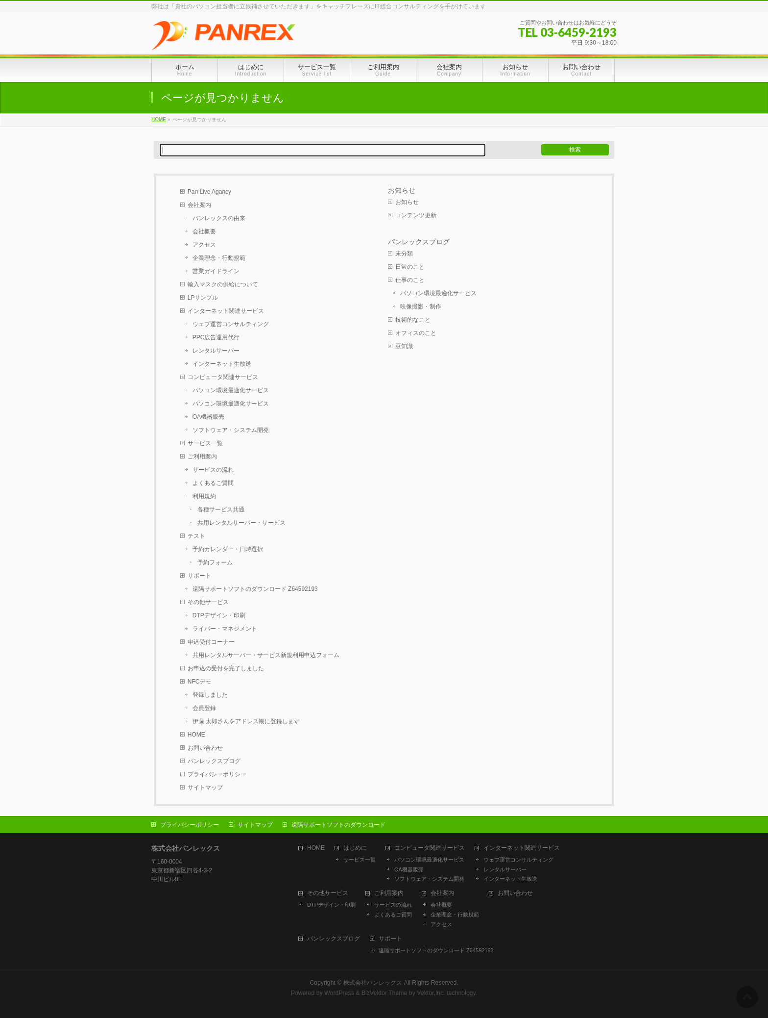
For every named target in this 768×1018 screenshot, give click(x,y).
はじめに (355, 848)
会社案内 (199, 205)
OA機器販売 (208, 416)
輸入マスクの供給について (223, 284)
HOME (196, 734)
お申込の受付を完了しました (226, 668)
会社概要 (204, 231)
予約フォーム (215, 562)
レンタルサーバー (216, 350)
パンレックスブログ (214, 761)
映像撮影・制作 (420, 306)
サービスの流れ (213, 469)
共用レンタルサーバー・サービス (241, 522)
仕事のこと (410, 280)
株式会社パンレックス (372, 982)
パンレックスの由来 (218, 218)
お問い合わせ (205, 747)
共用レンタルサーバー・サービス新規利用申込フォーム (265, 655)
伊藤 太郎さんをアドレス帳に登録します (246, 721)
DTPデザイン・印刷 (218, 615)
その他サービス (208, 602)
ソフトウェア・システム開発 (230, 430)
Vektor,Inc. (431, 993)
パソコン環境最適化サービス (230, 390)
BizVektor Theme (384, 993)
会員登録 (204, 708)
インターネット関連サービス (226, 310)
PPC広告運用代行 (216, 337)
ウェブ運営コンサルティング (230, 324)
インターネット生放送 (221, 363)
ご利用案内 (202, 456)
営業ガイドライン (216, 271)
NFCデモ (200, 681)
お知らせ (401, 190)
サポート (199, 575)
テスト (196, 536)
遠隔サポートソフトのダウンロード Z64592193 (255, 588)
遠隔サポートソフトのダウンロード (338, 824)
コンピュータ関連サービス (223, 377)
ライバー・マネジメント (224, 628)
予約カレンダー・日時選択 (227, 549)
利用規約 (204, 496)
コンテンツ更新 (415, 215)
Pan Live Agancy (209, 191)
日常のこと (410, 266)
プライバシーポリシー (217, 774)
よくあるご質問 (213, 483)
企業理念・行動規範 (218, 257)
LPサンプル (203, 297)
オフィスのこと (415, 333)
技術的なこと (413, 319)
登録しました (210, 694)
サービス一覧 (205, 443)
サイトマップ (205, 787)
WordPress (339, 993)
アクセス (204, 244)
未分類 (404, 253)
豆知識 (404, 346)
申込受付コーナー (211, 641)
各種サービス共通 (220, 509)
